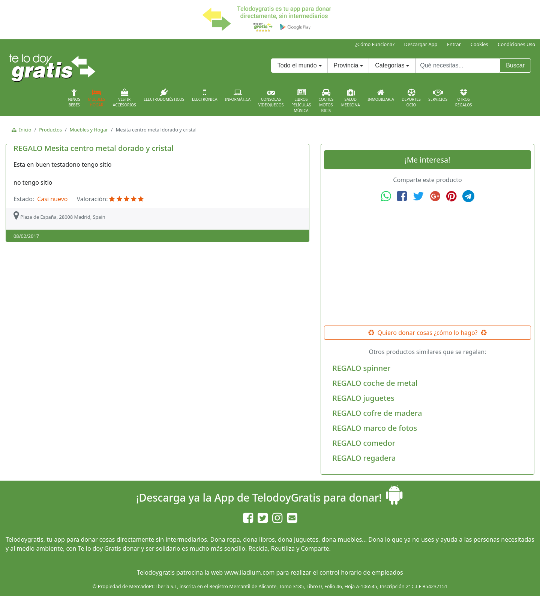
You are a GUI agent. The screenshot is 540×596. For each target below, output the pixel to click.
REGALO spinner (361, 368)
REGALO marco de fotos (374, 428)
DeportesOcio (411, 98)
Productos (50, 129)
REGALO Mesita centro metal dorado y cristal (94, 148)
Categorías (389, 65)
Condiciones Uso (516, 44)
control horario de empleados (361, 572)
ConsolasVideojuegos (271, 98)
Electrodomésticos (164, 95)
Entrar (454, 44)
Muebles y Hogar (89, 129)
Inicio (23, 129)
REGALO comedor (363, 443)
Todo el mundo (297, 65)
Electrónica (205, 95)
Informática (237, 95)
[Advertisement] (427, 264)
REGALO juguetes (363, 398)
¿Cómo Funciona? (374, 44)
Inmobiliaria (381, 95)
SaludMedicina (350, 98)
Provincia (346, 65)
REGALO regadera (364, 458)
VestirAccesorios (124, 98)
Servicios (437, 95)
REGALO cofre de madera (377, 413)
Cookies (479, 44)
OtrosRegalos (463, 98)
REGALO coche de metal (375, 383)
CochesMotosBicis (326, 101)
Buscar (515, 65)
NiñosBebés (74, 98)
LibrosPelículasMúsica (301, 101)
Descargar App (421, 44)
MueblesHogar (96, 98)
